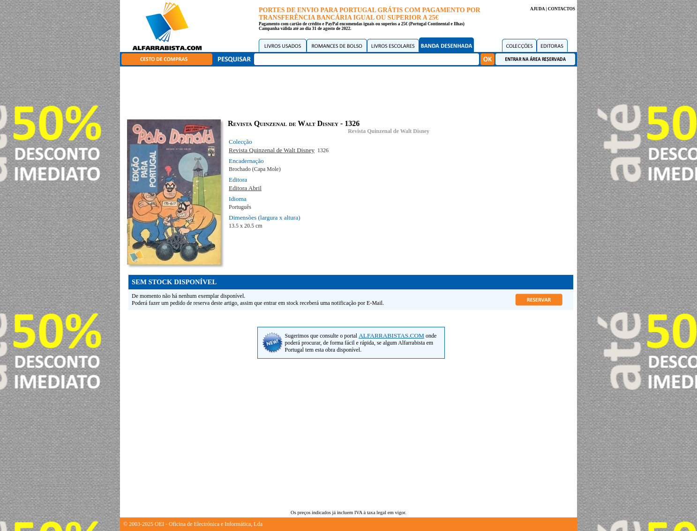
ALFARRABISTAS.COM (391, 335)
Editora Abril (245, 188)
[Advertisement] (351, 91)
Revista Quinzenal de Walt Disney (388, 131)
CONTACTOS (561, 9)
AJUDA (537, 9)
